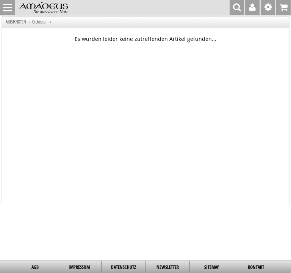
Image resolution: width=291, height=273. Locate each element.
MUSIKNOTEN (16, 22)
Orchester (39, 22)
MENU (7, 7)
